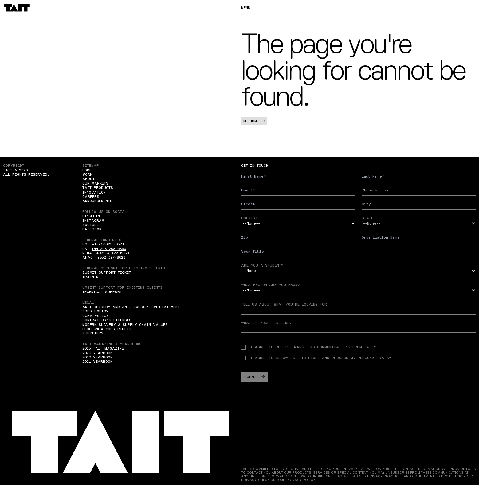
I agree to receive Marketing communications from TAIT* (308, 347)
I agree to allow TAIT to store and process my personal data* (316, 358)
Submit (254, 377)
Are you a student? (262, 265)
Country (249, 218)
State (367, 218)
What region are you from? (270, 285)
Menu (245, 8)
